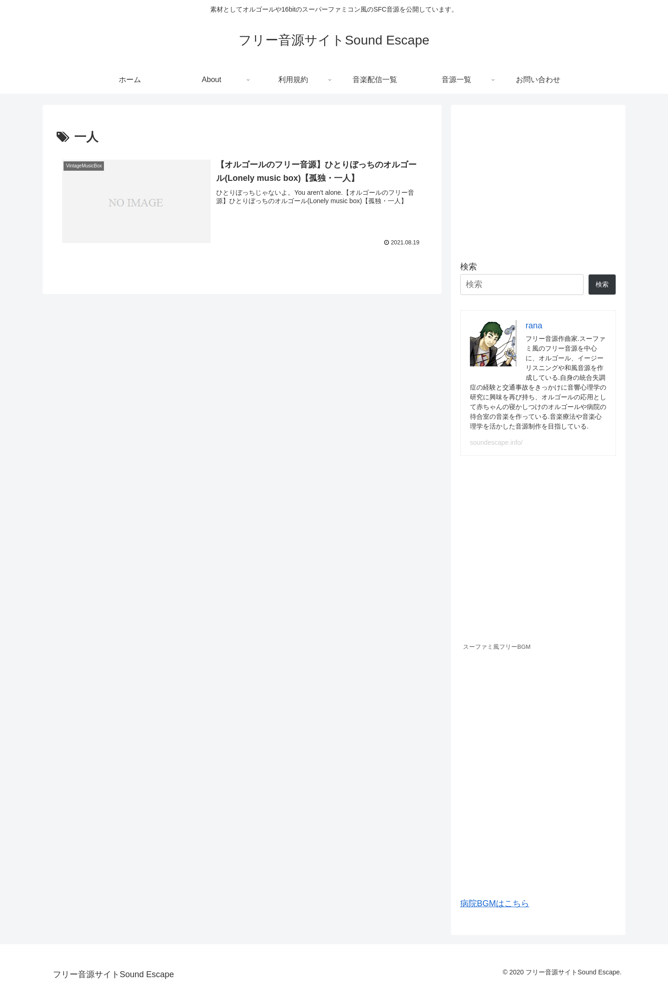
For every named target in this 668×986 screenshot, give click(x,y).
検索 (468, 266)
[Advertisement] (538, 179)
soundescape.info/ (496, 442)
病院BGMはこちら (494, 903)
